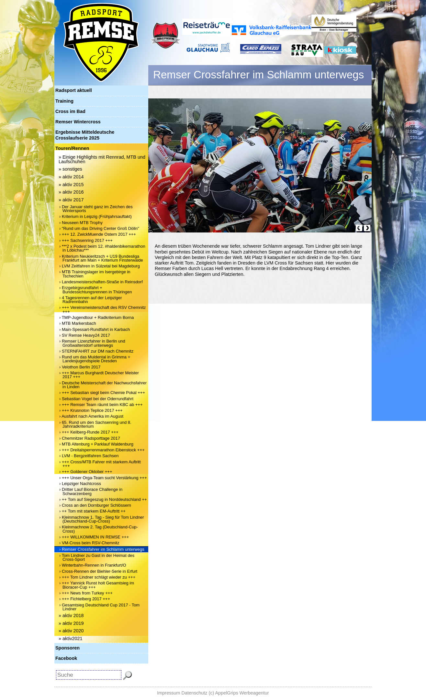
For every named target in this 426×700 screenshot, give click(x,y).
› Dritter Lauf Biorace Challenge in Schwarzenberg (90, 491)
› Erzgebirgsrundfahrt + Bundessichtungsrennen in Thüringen (95, 289)
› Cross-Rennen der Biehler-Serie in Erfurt (98, 571)
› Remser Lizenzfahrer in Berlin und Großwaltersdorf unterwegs (92, 343)
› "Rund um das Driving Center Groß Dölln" (99, 228)
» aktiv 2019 (71, 623)
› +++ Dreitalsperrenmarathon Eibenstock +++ (102, 449)
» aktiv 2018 (71, 615)
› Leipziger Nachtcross (80, 483)
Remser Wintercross (78, 121)
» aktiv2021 (71, 638)
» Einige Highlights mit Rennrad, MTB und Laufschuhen (102, 159)
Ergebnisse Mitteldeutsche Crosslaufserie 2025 (84, 135)
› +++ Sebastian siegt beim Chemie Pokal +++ (102, 392)
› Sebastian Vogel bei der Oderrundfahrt (96, 398)
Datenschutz (194, 692)
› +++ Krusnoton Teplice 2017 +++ (91, 410)
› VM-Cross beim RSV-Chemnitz (89, 542)
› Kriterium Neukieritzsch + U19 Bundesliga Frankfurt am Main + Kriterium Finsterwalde (101, 258)
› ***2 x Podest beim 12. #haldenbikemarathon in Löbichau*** (102, 248)
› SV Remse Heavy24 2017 (84, 335)
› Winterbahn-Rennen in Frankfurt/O (92, 565)
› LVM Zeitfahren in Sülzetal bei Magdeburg (99, 266)
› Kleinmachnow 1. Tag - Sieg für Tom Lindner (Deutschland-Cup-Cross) (101, 519)
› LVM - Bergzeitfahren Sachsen (88, 455)
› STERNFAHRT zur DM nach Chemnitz (96, 351)
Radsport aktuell (73, 90)
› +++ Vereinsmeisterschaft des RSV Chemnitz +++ (102, 309)
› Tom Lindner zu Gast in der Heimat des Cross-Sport (96, 557)
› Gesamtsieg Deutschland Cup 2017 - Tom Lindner (99, 607)
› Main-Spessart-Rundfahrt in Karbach (94, 329)
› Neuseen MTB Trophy (81, 222)
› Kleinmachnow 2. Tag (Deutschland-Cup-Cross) (98, 529)
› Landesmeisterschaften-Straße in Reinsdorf (101, 281)
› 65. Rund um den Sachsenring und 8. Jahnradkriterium (95, 424)
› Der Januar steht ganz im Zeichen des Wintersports (96, 208)
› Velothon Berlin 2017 (79, 367)
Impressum (168, 692)
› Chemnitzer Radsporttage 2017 (89, 438)
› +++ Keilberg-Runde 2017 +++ (88, 432)
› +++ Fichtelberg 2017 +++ (84, 598)
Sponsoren (67, 647)
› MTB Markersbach (77, 323)
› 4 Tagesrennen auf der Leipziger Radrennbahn (90, 299)
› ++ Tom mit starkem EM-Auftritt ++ (92, 511)
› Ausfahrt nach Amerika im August (91, 416)
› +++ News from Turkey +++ (86, 593)
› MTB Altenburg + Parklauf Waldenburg (96, 444)
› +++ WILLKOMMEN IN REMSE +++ (94, 537)
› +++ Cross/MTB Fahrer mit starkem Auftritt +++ (100, 463)
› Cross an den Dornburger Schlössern (95, 505)
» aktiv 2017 (71, 199)
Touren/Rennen (72, 148)
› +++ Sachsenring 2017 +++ (86, 240)
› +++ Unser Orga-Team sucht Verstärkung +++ (103, 477)
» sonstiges (70, 169)
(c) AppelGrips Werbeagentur (239, 692)
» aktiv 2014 (71, 176)
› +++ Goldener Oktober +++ (85, 471)
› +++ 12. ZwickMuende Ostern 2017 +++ (97, 234)
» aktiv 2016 (71, 192)
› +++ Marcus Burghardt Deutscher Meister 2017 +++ (99, 374)
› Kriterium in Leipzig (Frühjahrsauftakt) (95, 216)
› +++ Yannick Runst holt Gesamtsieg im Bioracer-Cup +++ (96, 585)
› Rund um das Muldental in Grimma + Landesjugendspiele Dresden (94, 359)
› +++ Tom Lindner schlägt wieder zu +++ (97, 577)
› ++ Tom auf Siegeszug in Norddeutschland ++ (103, 499)
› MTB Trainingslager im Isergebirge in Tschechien (94, 273)
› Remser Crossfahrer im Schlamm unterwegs (101, 549)
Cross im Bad (70, 111)
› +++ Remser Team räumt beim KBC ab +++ (101, 404)
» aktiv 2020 (71, 630)
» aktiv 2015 (71, 184)
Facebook (66, 658)
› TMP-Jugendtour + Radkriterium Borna (96, 317)
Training (64, 101)
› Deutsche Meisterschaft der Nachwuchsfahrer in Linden (103, 384)
